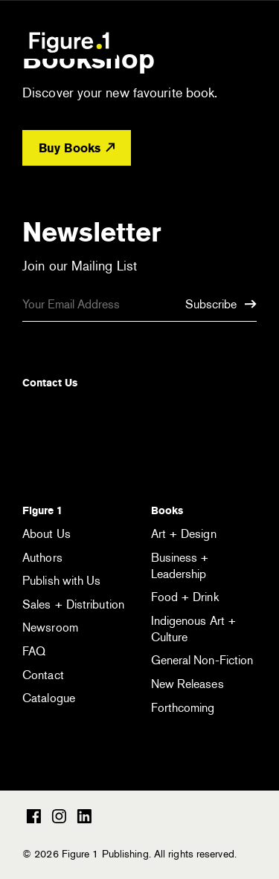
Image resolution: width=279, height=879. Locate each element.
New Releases (187, 684)
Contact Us (49, 382)
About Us (46, 534)
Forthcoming (183, 708)
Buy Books (77, 148)
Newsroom (50, 627)
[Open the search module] (205, 41)
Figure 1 (42, 510)
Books (167, 510)
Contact (43, 675)
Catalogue (48, 698)
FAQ (33, 651)
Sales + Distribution (73, 604)
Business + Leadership (180, 566)
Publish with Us (61, 580)
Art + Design (184, 534)
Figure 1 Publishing (69, 42)
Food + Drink (185, 597)
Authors (42, 557)
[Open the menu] (247, 43)
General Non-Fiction (202, 660)
